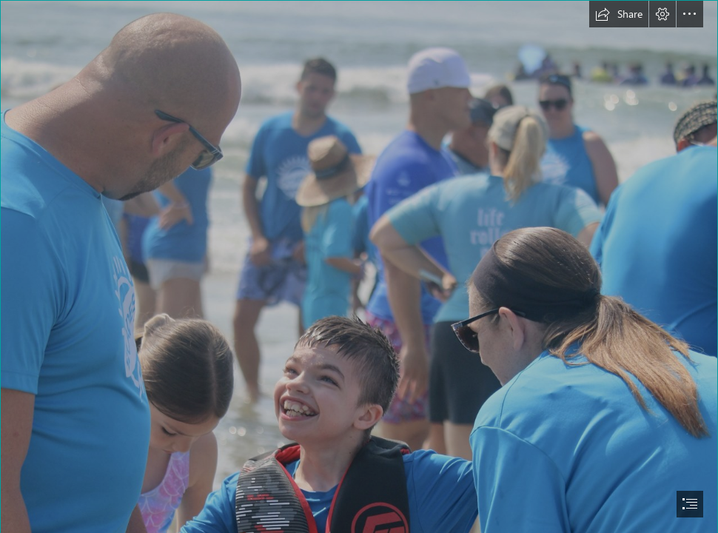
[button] (618, 14)
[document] (359, 266)
